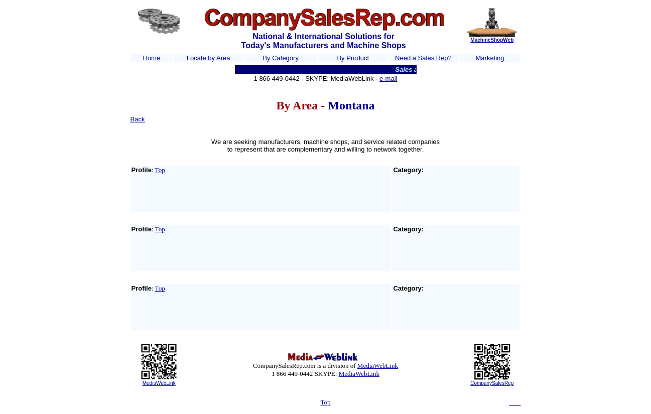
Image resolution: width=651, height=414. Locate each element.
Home (151, 58)
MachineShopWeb (491, 40)
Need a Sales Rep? (423, 58)
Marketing (490, 58)
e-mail (388, 78)
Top (160, 170)
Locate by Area (208, 58)
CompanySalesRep (491, 383)
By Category (281, 58)
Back (138, 119)
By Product (353, 58)
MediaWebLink (159, 383)
